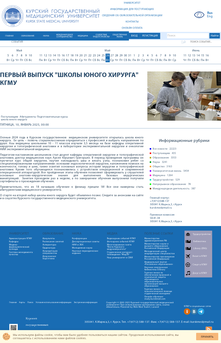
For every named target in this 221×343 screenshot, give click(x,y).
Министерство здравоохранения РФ (155, 239)
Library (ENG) (200, 248)
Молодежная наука (82, 248)
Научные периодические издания (85, 252)
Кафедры (14, 242)
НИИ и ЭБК (78, 245)
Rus (210, 13)
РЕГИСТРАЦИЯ (150, 35)
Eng (210, 16)
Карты (22, 303)
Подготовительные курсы (52, 117)
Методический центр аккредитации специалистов (159, 252)
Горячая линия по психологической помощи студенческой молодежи (158, 291)
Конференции (79, 238)
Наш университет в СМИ (120, 258)
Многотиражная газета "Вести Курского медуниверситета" (119, 247)
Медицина (163, 175)
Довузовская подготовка (49, 257)
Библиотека (199, 241)
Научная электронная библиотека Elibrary (156, 268)
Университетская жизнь (171, 171)
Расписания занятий (53, 242)
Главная (13, 303)
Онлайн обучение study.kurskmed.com (155, 298)
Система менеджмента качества (21, 253)
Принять (207, 336)
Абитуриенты (28, 117)
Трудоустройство (166, 180)
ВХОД (134, 35)
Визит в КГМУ (200, 256)
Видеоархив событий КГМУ (121, 238)
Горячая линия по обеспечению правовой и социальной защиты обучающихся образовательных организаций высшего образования (157, 279)
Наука (160, 162)
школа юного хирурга (14, 119)
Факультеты (49, 238)
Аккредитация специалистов (50, 252)
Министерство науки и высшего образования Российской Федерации (156, 246)
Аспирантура (49, 245)
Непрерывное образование (172, 184)
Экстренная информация (85, 303)
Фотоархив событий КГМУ (121, 242)
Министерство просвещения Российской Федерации (159, 258)
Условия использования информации (53, 303)
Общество (162, 166)
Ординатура (49, 248)
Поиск (30, 303)
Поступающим (9, 117)
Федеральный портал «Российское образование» (158, 263)
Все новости (164, 149)
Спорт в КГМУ (200, 265)
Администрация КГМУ (20, 238)
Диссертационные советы (85, 242)
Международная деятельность (174, 189)
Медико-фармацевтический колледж (19, 247)
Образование (164, 158)
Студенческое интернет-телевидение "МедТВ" (120, 253)
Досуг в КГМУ (200, 273)
